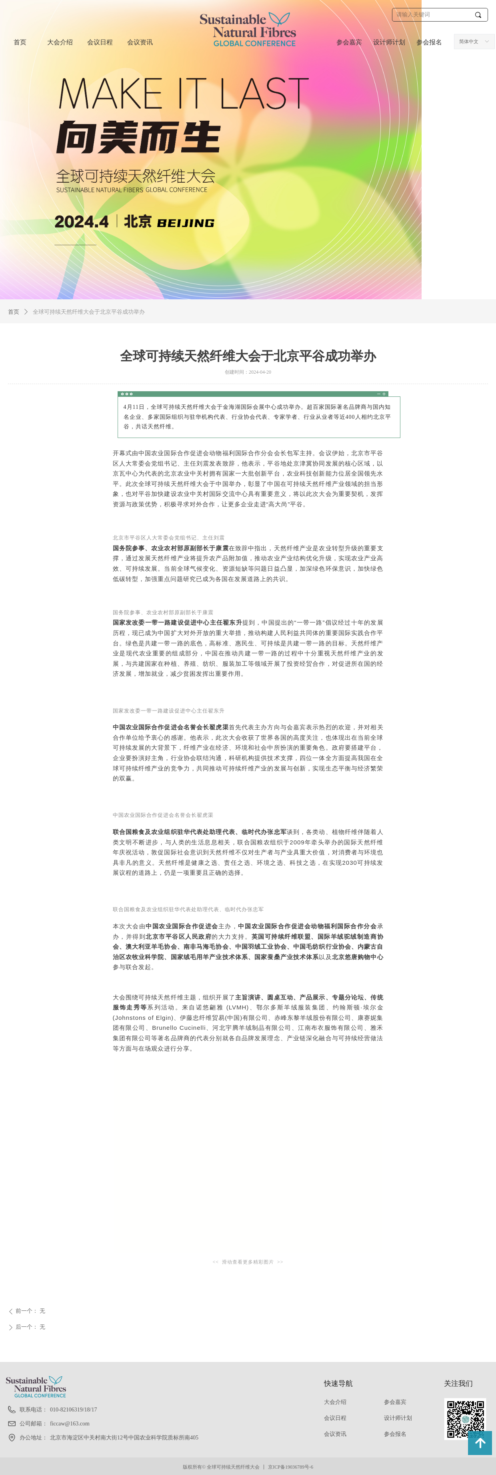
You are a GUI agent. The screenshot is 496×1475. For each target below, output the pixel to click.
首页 (13, 312)
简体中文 (468, 41)
